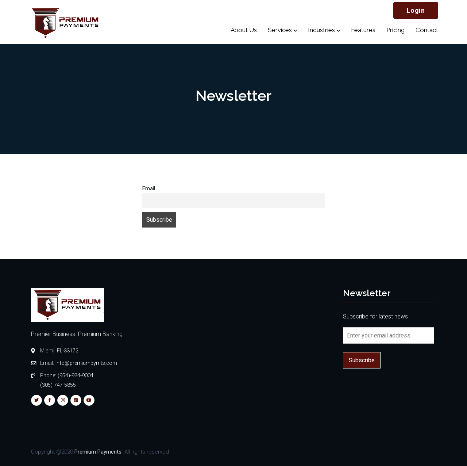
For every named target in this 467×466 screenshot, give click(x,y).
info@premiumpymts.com (86, 363)
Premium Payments (97, 451)
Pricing (395, 30)
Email (148, 189)
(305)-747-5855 (58, 385)
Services (280, 30)
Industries (321, 30)
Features (363, 30)
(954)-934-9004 (75, 376)
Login (416, 10)
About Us (244, 30)
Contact (427, 30)
